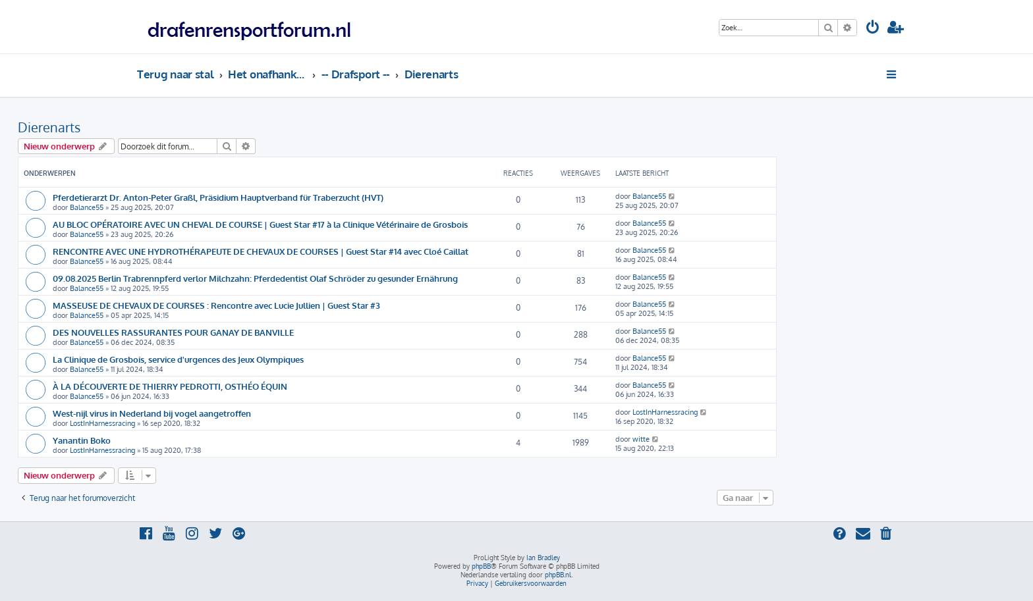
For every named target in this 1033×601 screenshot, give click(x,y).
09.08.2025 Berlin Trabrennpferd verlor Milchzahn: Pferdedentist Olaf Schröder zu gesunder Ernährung (255, 278)
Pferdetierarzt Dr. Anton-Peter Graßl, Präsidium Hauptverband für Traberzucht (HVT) (218, 197)
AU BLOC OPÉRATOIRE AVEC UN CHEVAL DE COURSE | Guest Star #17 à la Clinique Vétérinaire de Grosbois (260, 224)
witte (641, 439)
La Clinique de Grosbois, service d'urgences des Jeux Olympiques (178, 359)
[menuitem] (873, 29)
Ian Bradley (543, 558)
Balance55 (86, 207)
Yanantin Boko (82, 440)
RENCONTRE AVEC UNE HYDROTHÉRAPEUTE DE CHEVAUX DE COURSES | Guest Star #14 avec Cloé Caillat (260, 251)
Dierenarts (49, 127)
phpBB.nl (558, 575)
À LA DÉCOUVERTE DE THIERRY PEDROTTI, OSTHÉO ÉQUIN (170, 386)
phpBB (481, 566)
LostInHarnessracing (102, 423)
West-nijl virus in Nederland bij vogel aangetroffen (152, 413)
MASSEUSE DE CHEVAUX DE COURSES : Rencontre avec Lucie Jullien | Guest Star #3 (216, 305)
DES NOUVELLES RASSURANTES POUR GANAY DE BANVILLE (173, 332)
